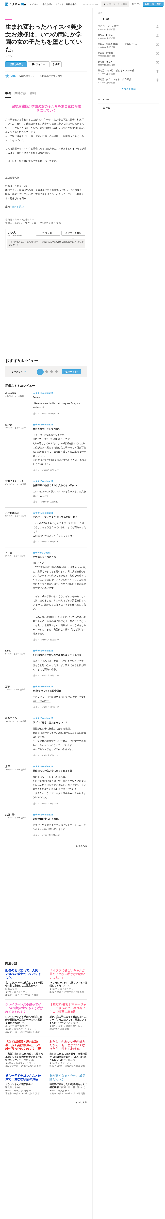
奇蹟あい (75, 1022)
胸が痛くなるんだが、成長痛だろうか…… (67, 1077)
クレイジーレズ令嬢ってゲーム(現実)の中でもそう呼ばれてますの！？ (24, 1008)
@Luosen (10, 393)
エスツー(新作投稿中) (16, 1025)
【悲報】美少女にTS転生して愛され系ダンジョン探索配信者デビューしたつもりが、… (24, 1056)
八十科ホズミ (12, 513)
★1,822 (53, 989)
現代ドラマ (19, 992)
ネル (68, 985)
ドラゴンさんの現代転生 (18, 1084)
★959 (8, 1091)
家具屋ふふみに (13, 1087)
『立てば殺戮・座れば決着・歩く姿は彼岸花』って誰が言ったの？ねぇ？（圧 (23, 1045)
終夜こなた (11, 988)
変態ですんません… (15, 481)
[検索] (104, 4)
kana (8, 650)
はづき (8, 424)
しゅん (8, 55)
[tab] (9, 94)
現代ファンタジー (24, 1063)
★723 (8, 992)
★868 (8, 1029)
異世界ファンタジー (23, 1029)
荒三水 (71, 1059)
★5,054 (9, 1063)
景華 (7, 766)
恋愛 (60, 1026)
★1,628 (53, 1063)
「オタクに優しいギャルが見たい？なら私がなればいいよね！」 (67, 974)
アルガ (8, 552)
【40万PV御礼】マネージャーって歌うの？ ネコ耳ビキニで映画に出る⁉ (68, 1008)
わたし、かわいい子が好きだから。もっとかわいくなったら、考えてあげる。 (67, 1045)
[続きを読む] (46, 163)
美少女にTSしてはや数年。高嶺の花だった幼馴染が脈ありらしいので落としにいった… (68, 1056)
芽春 (7, 686)
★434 (52, 1091)
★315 (52, 1026)
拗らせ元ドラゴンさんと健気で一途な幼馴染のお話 (23, 1077)
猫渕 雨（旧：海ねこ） (73, 1087)
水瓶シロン (29, 1059)
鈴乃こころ (11, 718)
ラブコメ (64, 1063)
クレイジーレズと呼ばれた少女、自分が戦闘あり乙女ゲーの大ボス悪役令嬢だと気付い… (23, 1019)
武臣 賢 (10, 814)
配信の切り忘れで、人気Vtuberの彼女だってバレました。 (23, 974)
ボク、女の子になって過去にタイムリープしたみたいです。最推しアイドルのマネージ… (68, 1019)
